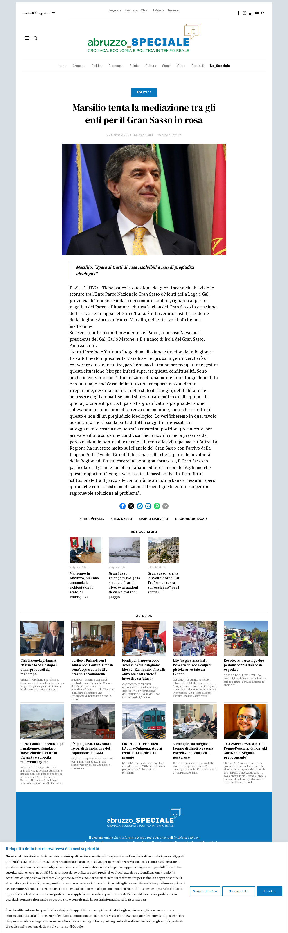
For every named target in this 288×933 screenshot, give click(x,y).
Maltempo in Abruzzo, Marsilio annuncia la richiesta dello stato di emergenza (84, 585)
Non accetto (238, 891)
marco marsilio (154, 518)
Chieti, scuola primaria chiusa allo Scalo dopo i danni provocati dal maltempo (38, 667)
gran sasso (121, 518)
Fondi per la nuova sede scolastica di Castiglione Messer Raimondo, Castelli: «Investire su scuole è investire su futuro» (143, 669)
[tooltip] (238, 13)
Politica (144, 92)
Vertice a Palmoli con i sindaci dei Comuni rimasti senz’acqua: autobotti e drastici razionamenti (92, 667)
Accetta (269, 891)
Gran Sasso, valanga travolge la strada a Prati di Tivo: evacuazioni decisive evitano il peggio (124, 585)
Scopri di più (203, 891)
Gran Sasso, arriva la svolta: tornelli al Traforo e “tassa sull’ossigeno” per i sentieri (163, 582)
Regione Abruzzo (191, 518)
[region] (144, 887)
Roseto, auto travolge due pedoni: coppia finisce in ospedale (244, 665)
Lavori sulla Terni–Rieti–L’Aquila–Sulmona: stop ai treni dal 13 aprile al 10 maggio (142, 751)
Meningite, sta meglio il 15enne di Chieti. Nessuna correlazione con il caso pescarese (193, 751)
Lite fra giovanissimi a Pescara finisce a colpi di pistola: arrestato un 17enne (192, 667)
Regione (115, 10)
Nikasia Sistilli (143, 135)
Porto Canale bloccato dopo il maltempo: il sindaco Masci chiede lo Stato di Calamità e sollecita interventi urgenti (42, 753)
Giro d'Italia (92, 518)
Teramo (173, 10)
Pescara (131, 10)
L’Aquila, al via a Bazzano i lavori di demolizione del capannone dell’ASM (91, 748)
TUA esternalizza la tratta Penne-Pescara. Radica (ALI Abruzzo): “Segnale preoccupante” (245, 751)
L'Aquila (158, 10)
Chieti (145, 10)
